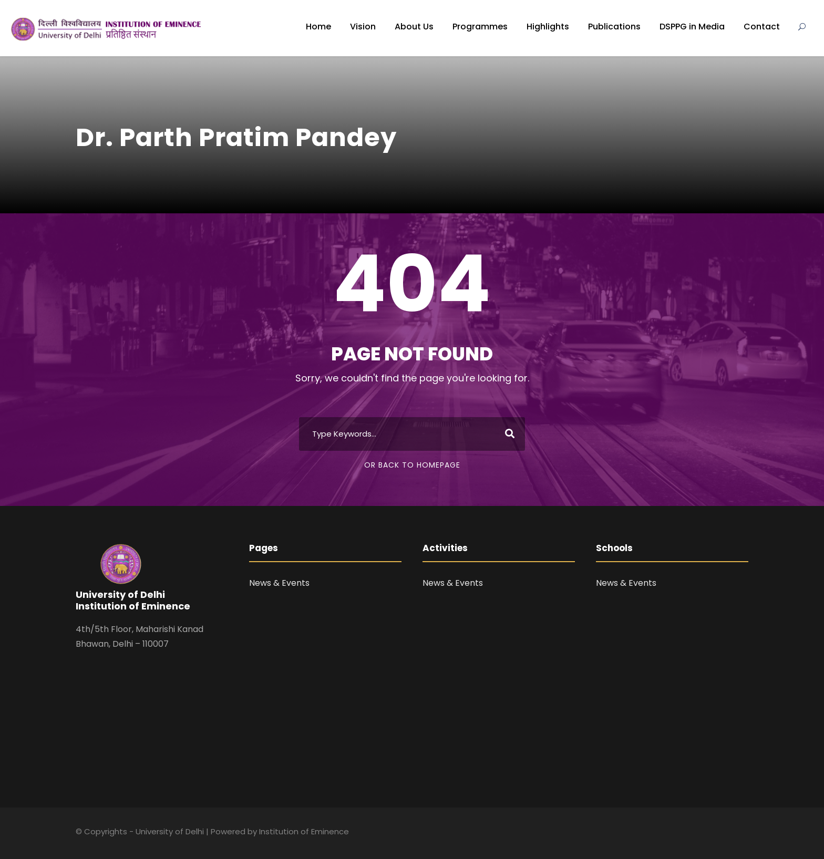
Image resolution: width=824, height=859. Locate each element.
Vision (363, 26)
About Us (414, 26)
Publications (614, 26)
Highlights (548, 26)
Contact (762, 26)
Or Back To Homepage (412, 465)
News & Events (279, 583)
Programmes (480, 26)
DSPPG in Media (692, 26)
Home (318, 26)
